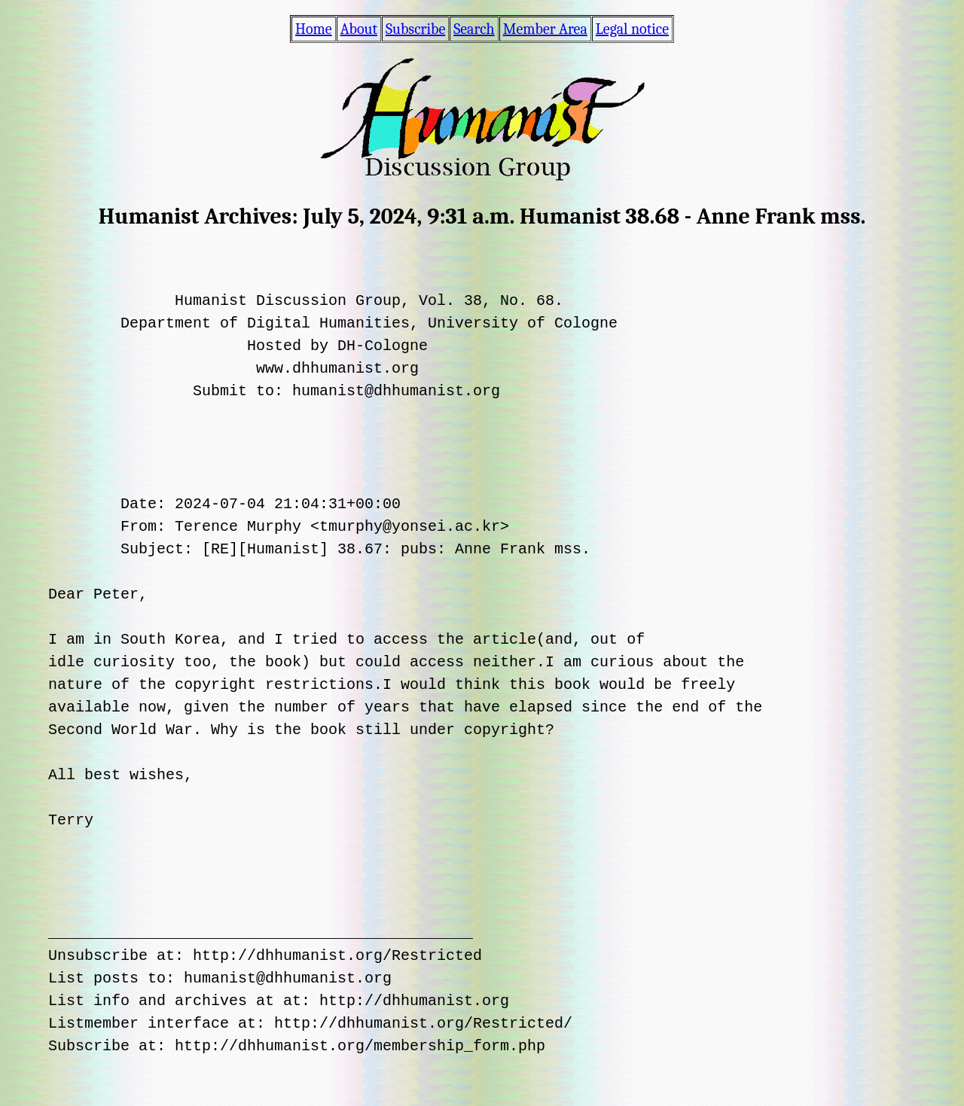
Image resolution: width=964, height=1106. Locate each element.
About (358, 29)
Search (473, 29)
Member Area (545, 29)
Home (313, 29)
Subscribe (415, 29)
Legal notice (632, 29)
